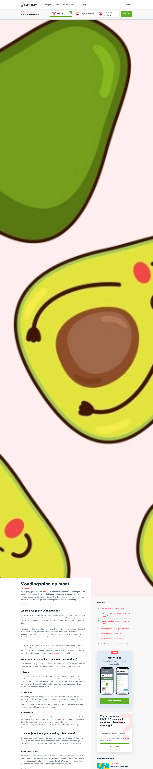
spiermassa (61, 618)
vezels (25, 707)
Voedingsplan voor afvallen (111, 634)
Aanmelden (114, 746)
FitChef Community (29, 4)
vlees (62, 719)
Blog (84, 5)
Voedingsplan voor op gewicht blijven (115, 629)
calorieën (55, 653)
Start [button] (126, 13)
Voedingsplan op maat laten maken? (114, 644)
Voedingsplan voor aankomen (112, 639)
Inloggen (128, 4)
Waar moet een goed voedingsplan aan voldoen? (115, 615)
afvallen (46, 592)
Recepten (48, 5)
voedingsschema (34, 676)
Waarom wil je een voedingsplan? (113, 608)
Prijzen (57, 5)
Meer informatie (114, 701)
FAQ (78, 5)
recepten (30, 743)
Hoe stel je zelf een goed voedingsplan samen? (115, 622)
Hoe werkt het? (68, 5)
